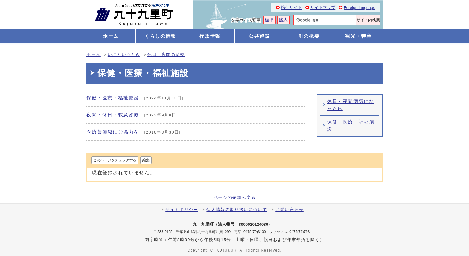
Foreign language (359, 7)
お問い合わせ (289, 209)
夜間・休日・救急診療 (112, 114)
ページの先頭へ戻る (234, 198)
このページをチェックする (114, 160)
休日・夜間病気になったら (350, 105)
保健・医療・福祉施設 (112, 97)
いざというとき (124, 54)
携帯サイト (291, 7)
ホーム (93, 54)
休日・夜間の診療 (166, 54)
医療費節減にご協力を (112, 131)
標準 (269, 20)
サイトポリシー (181, 209)
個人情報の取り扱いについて (236, 209)
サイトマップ (322, 7)
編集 (146, 160)
